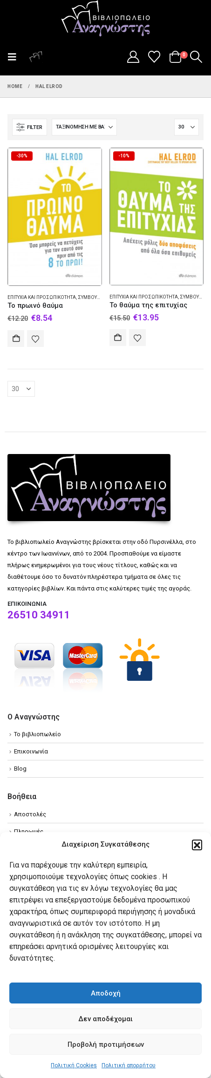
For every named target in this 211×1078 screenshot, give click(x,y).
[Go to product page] (54, 217)
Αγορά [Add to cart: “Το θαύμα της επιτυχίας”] (117, 337)
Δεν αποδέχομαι (105, 1019)
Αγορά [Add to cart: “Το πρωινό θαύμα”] (15, 338)
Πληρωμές (28, 831)
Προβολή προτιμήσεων (106, 1044)
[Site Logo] (105, 19)
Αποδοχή (106, 993)
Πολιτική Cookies (74, 1065)
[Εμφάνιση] (186, 127)
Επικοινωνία (31, 751)
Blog (20, 768)
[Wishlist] (154, 57)
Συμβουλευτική (97, 297)
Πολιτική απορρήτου (129, 1065)
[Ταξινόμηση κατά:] (84, 127)
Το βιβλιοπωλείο (37, 734)
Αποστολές (30, 814)
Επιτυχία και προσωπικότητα (41, 297)
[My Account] (133, 57)
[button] (197, 844)
